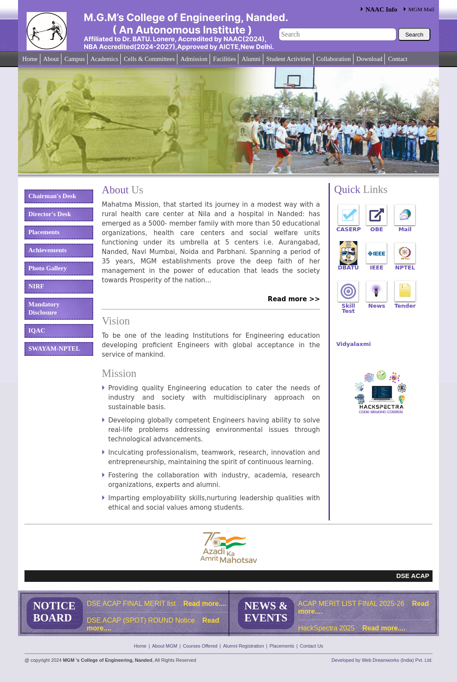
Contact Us (311, 645)
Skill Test (348, 304)
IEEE (376, 265)
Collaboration (334, 58)
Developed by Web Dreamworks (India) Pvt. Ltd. (382, 660)
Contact (397, 58)
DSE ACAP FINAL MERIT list (131, 603)
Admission (193, 58)
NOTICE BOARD (54, 612)
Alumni (250, 58)
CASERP (348, 227)
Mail (405, 227)
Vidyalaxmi (348, 342)
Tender (405, 304)
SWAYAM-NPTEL (54, 348)
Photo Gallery (47, 268)
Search (414, 34)
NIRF (36, 286)
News (376, 304)
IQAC (36, 330)
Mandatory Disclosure (44, 308)
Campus (74, 58)
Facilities (224, 58)
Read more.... (203, 603)
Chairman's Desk (52, 196)
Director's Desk (49, 214)
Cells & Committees (149, 58)
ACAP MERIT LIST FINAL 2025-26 (351, 603)
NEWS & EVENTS (266, 612)
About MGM (164, 645)
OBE (376, 227)
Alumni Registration (243, 645)
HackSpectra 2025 (326, 628)
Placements (43, 232)
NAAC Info (381, 9)
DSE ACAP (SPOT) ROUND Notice (141, 620)
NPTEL (405, 265)
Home (30, 58)
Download (369, 58)
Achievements (47, 250)
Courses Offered (200, 645)
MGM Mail (421, 9)
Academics (105, 58)
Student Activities (288, 58)
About (51, 58)
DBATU (348, 265)
